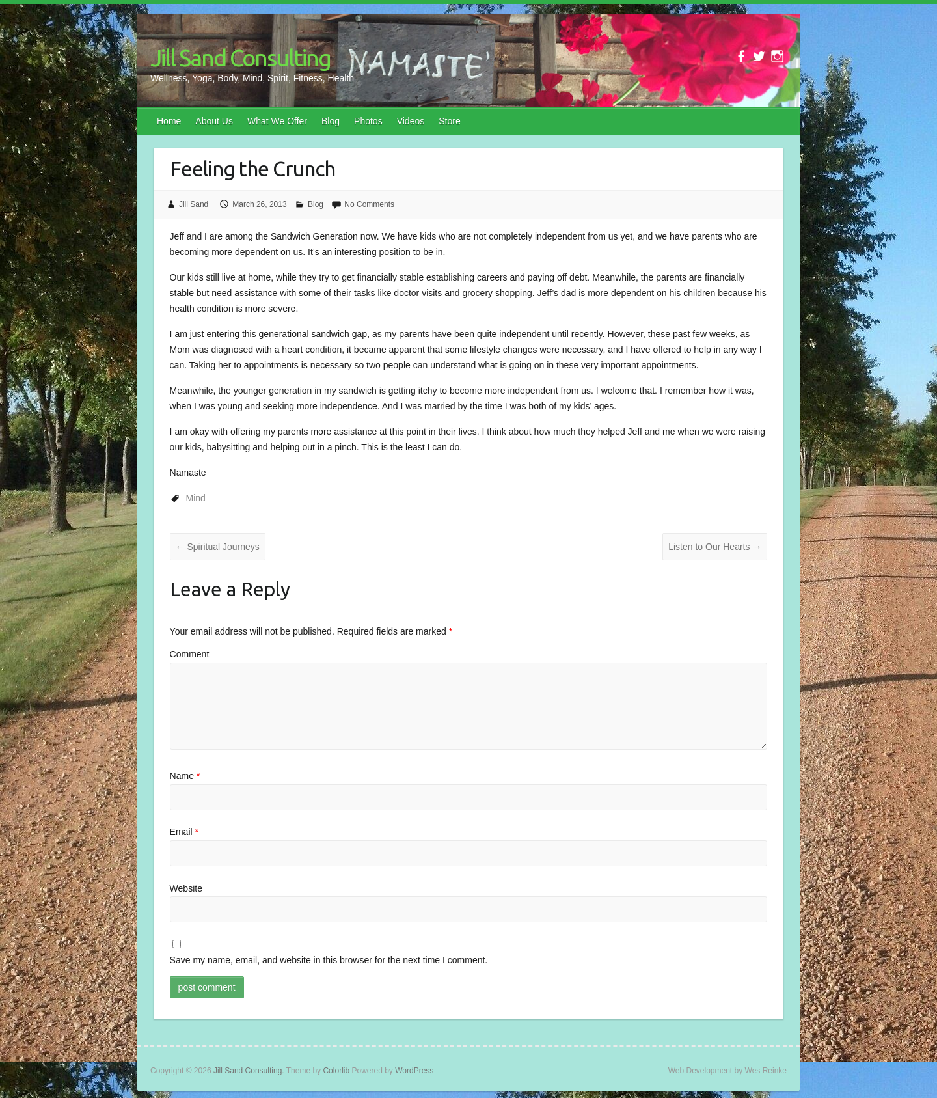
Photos (368, 121)
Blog (330, 121)
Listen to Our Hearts (714, 547)
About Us (214, 121)
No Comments (369, 204)
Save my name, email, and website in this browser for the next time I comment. (329, 960)
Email (184, 832)
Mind (196, 498)
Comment (190, 654)
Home (169, 121)
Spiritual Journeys (218, 547)
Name (185, 776)
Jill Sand (193, 204)
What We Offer (277, 121)
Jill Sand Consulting (240, 57)
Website (186, 888)
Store (449, 121)
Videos (411, 121)
